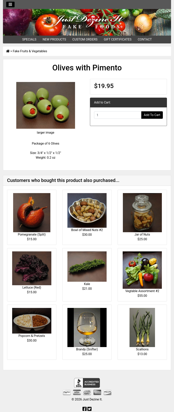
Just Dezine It (92, 399)
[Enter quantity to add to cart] (117, 115)
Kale (87, 284)
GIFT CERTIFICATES (117, 39)
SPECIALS (29, 39)
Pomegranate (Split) (32, 234)
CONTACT (145, 39)
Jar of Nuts (142, 234)
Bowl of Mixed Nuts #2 (87, 230)
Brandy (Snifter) (87, 349)
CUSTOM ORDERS (84, 39)
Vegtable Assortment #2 (142, 291)
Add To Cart (152, 115)
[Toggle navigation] (10, 4)
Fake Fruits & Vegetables (30, 51)
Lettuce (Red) (31, 287)
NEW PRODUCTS (54, 39)
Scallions (142, 349)
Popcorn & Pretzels (31, 336)
